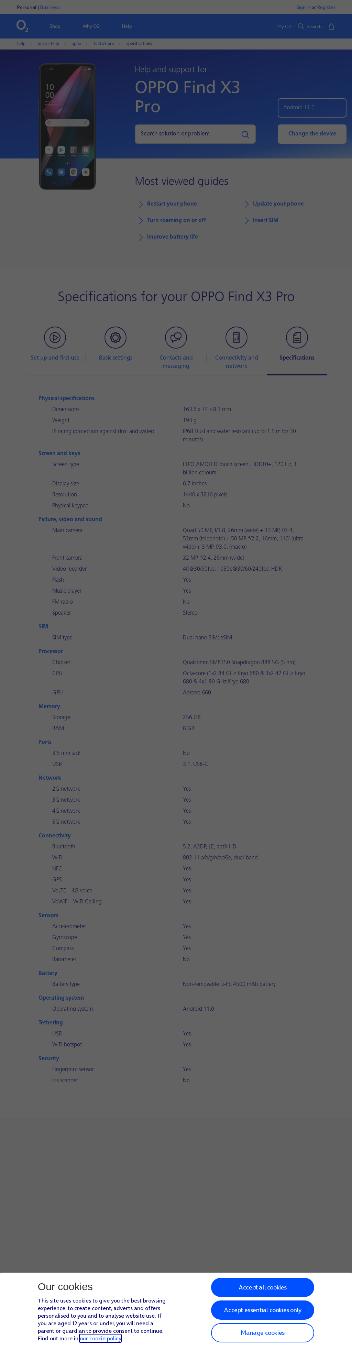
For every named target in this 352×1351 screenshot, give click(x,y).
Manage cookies (262, 1332)
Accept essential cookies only (262, 1310)
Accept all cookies (263, 1287)
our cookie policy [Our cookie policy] (100, 1338)
